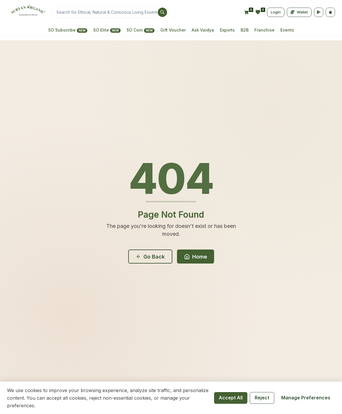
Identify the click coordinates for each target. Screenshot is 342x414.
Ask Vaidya (203, 29)
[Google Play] (318, 12)
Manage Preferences (305, 398)
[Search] (110, 12)
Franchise (264, 29)
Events (287, 29)
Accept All (231, 398)
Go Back (150, 257)
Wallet (299, 12)
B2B (245, 29)
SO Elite (107, 30)
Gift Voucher (173, 29)
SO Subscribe (67, 30)
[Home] (27, 12)
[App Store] (330, 12)
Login (276, 12)
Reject (262, 398)
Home (195, 257)
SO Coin (140, 30)
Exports (227, 29)
